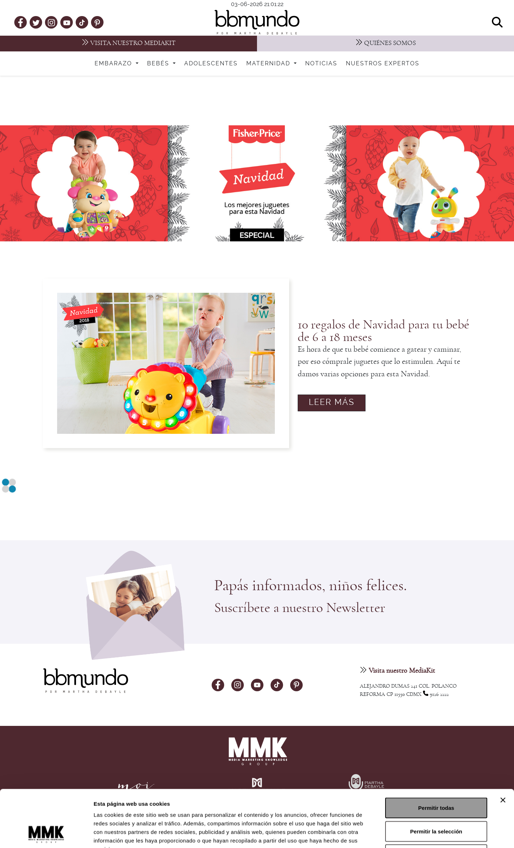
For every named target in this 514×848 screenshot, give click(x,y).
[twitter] (36, 22)
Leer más (331, 402)
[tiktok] (82, 22)
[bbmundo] (257, 22)
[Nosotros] (385, 44)
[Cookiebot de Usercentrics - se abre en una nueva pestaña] (46, 834)
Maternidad (269, 63)
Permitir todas (436, 754)
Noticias (321, 63)
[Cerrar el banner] (502, 746)
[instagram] (51, 21)
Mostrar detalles (386, 834)
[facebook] (20, 22)
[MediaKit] (128, 44)
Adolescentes (211, 63)
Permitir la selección (436, 778)
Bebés (159, 63)
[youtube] (66, 22)
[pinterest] (97, 22)
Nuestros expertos (382, 63)
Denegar (436, 801)
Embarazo (114, 63)
